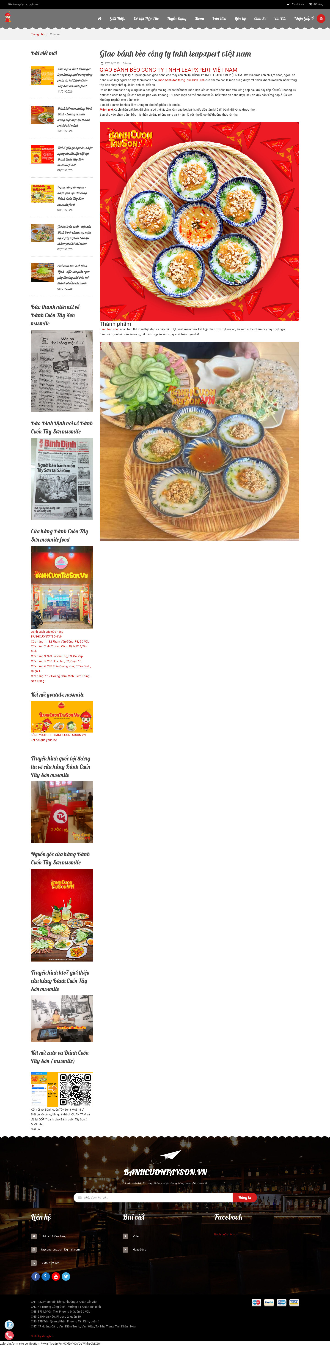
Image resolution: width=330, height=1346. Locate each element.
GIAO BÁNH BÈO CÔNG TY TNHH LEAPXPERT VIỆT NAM (168, 70)
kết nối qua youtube (44, 740)
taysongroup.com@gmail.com (60, 1249)
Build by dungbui (42, 1336)
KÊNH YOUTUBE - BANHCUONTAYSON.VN (58, 735)
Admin (126, 63)
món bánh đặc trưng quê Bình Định (181, 80)
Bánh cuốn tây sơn (226, 1234)
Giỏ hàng (316, 4)
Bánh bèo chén (109, 329)
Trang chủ (37, 34)
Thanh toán (295, 4)
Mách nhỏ (106, 109)
